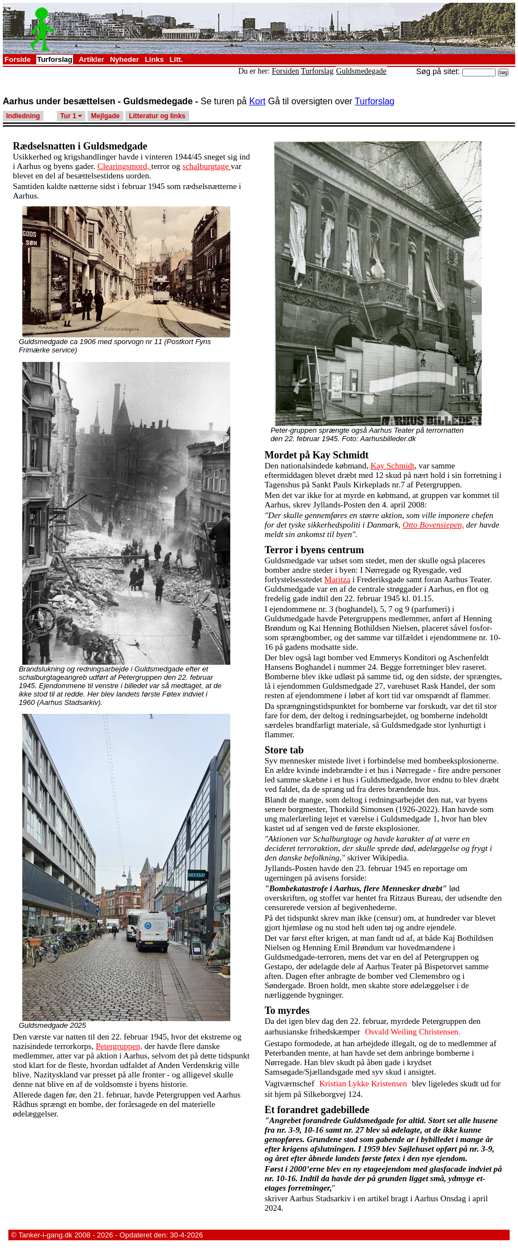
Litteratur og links (157, 116)
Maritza (338, 579)
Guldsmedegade (361, 71)
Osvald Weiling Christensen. (412, 1031)
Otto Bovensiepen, (433, 524)
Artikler (91, 59)
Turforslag (54, 59)
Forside (17, 59)
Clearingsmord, (125, 166)
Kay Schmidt (392, 465)
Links (154, 59)
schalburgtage (206, 166)
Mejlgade (105, 116)
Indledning (23, 116)
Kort (257, 101)
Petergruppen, (119, 1046)
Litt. (176, 59)
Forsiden (285, 71)
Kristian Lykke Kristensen (362, 1083)
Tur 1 (71, 116)
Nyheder (124, 59)
